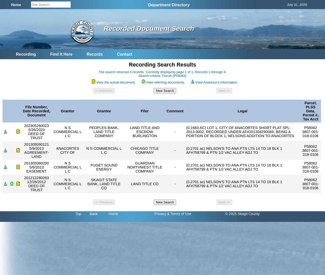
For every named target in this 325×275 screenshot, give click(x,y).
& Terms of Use (179, 214)
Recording (26, 54)
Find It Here (61, 54)
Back (93, 214)
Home (113, 214)
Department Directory (169, 5)
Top (78, 214)
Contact (124, 54)
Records (95, 54)
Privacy (160, 214)
